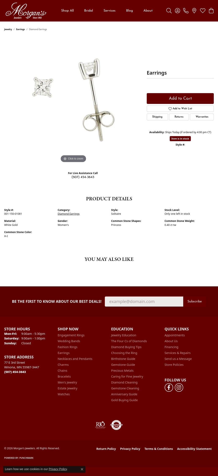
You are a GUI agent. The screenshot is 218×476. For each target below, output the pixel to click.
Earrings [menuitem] (64, 353)
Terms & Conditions (158, 449)
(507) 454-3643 (82, 177)
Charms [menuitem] (63, 365)
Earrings (20, 29)
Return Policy (106, 449)
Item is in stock (180, 138)
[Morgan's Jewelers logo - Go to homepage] (26, 10)
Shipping (157, 117)
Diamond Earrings (69, 214)
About (148, 10)
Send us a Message (178, 359)
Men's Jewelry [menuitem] (67, 382)
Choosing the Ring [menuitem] (124, 353)
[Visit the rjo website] (100, 425)
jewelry (8, 29)
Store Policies (174, 365)
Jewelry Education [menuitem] (123, 335)
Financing (171, 347)
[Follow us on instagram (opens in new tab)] (179, 387)
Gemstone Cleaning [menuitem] (125, 388)
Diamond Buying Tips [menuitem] (126, 347)
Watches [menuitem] (64, 394)
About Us (171, 341)
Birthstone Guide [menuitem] (123, 359)
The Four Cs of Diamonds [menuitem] (129, 341)
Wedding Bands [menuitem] (69, 341)
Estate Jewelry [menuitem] (67, 388)
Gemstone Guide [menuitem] (123, 365)
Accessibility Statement (194, 449)
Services (110, 10)
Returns (179, 117)
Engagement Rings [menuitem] (71, 335)
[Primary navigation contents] (107, 10)
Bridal (88, 10)
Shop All (67, 10)
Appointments (175, 335)
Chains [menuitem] (62, 371)
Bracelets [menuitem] (64, 376)
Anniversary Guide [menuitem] (124, 394)
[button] (169, 11)
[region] (73, 100)
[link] (185, 11)
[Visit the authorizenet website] (116, 425)
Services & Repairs (178, 353)
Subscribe (194, 301)
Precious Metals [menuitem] (122, 371)
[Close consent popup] (82, 469)
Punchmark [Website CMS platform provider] (26, 457)
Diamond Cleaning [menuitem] (124, 382)
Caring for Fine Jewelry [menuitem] (127, 376)
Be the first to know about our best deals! (57, 301)
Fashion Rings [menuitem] (68, 347)
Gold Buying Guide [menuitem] (124, 400)
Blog (129, 10)
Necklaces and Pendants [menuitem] (75, 359)
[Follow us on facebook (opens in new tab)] (169, 387)
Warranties (202, 117)
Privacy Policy (130, 449)
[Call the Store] (15, 372)
